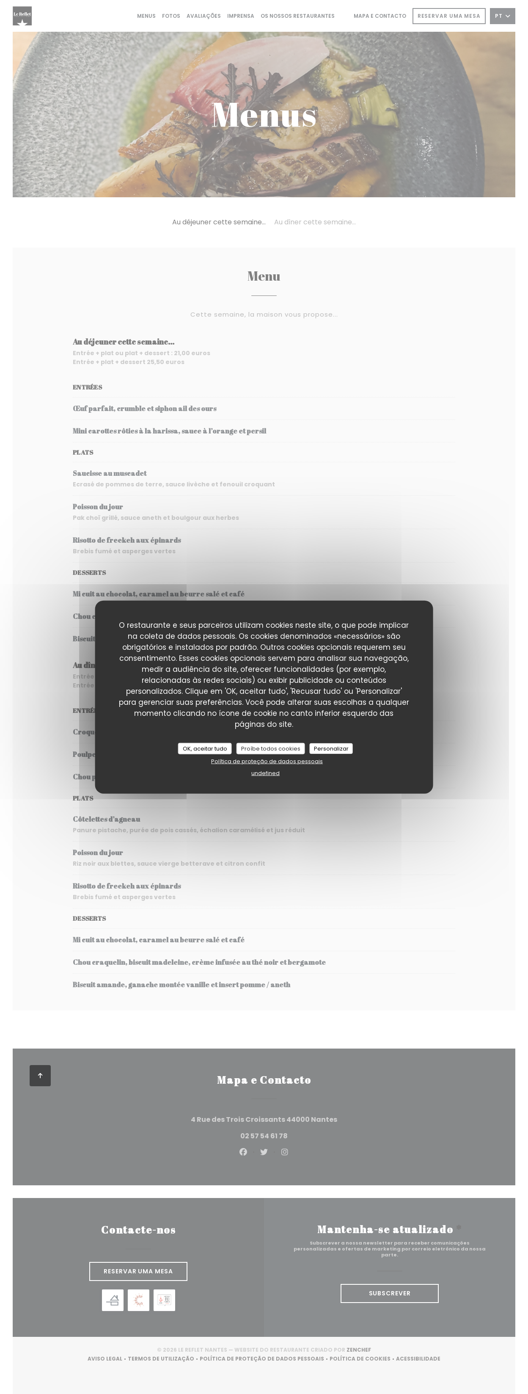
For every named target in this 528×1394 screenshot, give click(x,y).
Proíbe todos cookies (270, 748)
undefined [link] (265, 773)
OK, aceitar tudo (205, 748)
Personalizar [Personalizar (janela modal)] (331, 748)
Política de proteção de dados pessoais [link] (267, 761)
